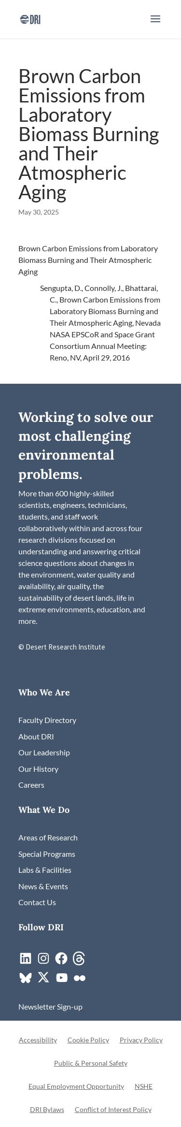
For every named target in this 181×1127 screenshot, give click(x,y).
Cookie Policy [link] (88, 1040)
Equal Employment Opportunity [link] (76, 1086)
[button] (155, 25)
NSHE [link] (144, 1086)
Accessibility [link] (38, 1040)
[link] (30, 18)
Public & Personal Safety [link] (90, 1063)
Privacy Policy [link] (141, 1040)
